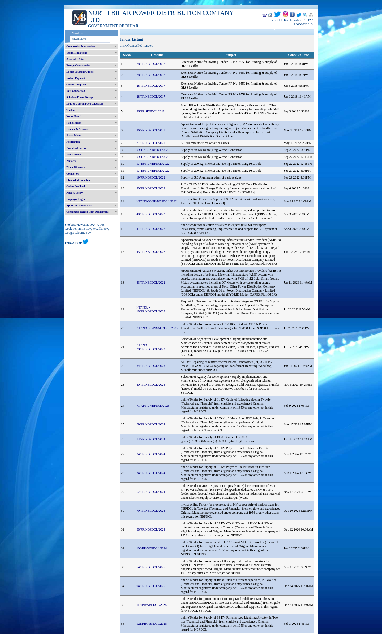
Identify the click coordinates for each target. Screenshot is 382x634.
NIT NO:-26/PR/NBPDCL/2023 (156, 328)
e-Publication (73, 122)
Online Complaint (76, 84)
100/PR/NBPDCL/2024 (151, 548)
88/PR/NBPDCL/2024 (150, 529)
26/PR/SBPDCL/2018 (150, 111)
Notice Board (73, 116)
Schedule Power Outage (79, 97)
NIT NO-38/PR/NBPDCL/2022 (156, 201)
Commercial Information (80, 46)
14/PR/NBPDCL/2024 (150, 439)
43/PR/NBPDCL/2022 (150, 252)
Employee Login (75, 199)
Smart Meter (73, 135)
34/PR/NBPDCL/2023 (150, 366)
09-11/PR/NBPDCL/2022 (152, 150)
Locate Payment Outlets (80, 71)
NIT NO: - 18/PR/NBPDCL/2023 (150, 309)
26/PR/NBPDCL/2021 (150, 130)
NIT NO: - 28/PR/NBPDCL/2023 (150, 347)
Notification (73, 141)
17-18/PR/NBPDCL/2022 (152, 164)
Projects (71, 160)
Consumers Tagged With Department (87, 211)
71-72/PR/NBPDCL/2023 (152, 405)
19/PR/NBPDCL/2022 (150, 177)
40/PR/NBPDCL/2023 (150, 385)
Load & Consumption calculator (84, 103)
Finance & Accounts (77, 129)
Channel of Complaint (79, 180)
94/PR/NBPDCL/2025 (150, 586)
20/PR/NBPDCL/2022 (150, 188)
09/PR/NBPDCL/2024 (150, 424)
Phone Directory (75, 167)
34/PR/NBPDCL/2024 (150, 454)
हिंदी (264, 16)
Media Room (73, 154)
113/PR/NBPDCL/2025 (151, 605)
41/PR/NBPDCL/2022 (150, 229)
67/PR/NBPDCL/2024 (150, 492)
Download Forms (76, 148)
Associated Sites (75, 59)
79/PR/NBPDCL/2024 (150, 511)
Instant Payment (75, 78)
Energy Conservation (78, 65)
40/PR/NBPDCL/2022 (150, 214)
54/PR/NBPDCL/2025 (150, 567)
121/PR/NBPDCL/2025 (151, 624)
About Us (77, 33)
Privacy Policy (74, 192)
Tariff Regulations (76, 52)
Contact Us (72, 173)
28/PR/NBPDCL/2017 (150, 64)
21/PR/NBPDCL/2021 (150, 143)
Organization (79, 38)
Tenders (70, 109)
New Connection (75, 90)
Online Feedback (76, 186)
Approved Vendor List (79, 205)
